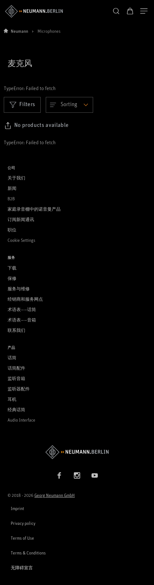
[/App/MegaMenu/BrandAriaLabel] (34, 11)
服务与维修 (19, 288)
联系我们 (16, 330)
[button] (116, 11)
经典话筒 (16, 409)
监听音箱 (16, 378)
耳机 (12, 399)
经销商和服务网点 (25, 299)
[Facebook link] (59, 475)
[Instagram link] (77, 475)
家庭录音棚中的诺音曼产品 (34, 209)
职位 (12, 229)
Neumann (19, 31)
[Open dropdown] (69, 105)
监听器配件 (19, 388)
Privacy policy (23, 523)
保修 (12, 278)
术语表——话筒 (22, 309)
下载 (12, 267)
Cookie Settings (21, 240)
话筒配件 (16, 368)
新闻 (12, 188)
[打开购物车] (130, 11)
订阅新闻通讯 (21, 219)
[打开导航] (144, 11)
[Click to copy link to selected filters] (36, 125)
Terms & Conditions (28, 552)
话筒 (12, 357)
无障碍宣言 (22, 567)
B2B (11, 198)
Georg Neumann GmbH (54, 495)
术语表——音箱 (22, 319)
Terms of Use (22, 538)
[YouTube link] (94, 475)
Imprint (17, 508)
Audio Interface (21, 420)
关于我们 (16, 177)
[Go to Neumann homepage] (77, 452)
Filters (22, 104)
